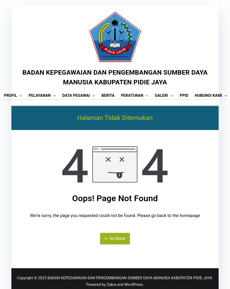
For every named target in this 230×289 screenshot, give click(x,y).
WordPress (133, 284)
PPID (184, 95)
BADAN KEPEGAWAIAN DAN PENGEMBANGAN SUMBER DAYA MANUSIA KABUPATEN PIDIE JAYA (129, 278)
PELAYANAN (42, 95)
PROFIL (13, 95)
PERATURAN (134, 95)
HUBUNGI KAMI (211, 95)
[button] (19, 95)
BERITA (108, 95)
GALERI (164, 95)
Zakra (111, 284)
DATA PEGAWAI (78, 95)
